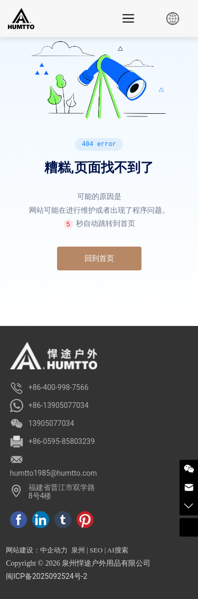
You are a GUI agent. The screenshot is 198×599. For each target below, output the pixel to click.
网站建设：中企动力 (37, 550)
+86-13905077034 (59, 405)
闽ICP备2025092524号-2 (46, 576)
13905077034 (51, 423)
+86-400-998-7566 (59, 387)
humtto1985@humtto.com (53, 473)
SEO (96, 550)
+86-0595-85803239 (62, 441)
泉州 (78, 550)
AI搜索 (117, 550)
